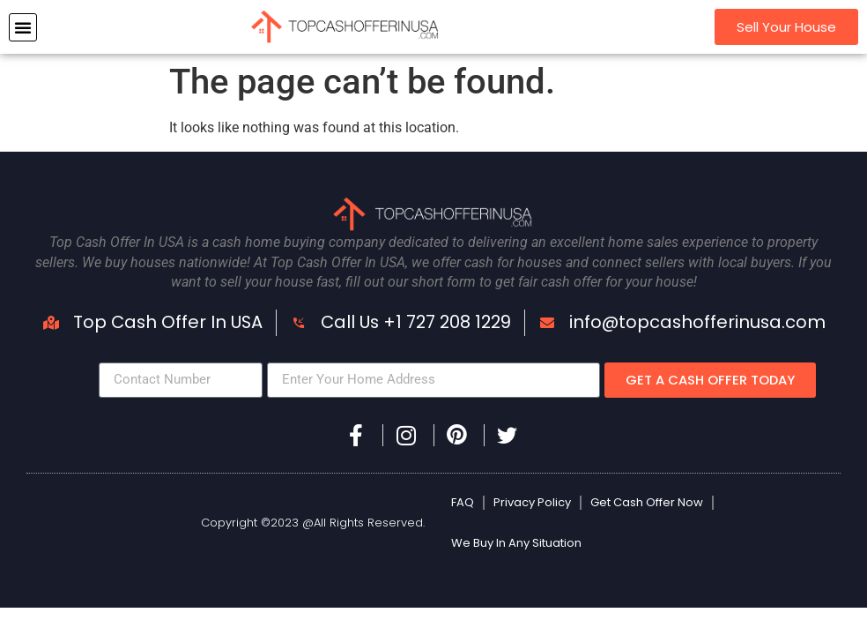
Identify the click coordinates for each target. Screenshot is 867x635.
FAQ (462, 502)
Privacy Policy (532, 502)
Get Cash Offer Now (646, 502)
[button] (23, 27)
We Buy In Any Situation (516, 542)
